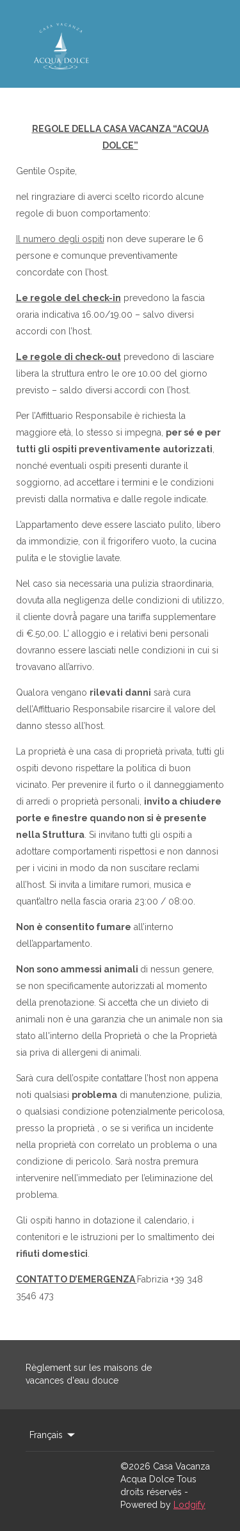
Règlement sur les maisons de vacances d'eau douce (89, 1374)
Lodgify (189, 1505)
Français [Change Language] (53, 1435)
